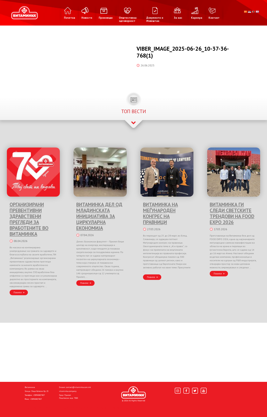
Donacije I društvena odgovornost (117, 408)
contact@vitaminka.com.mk (78, 387)
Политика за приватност (41, 408)
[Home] (133, 392)
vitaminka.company (68, 391)
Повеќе (18, 292)
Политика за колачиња (76, 408)
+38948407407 (39, 395)
